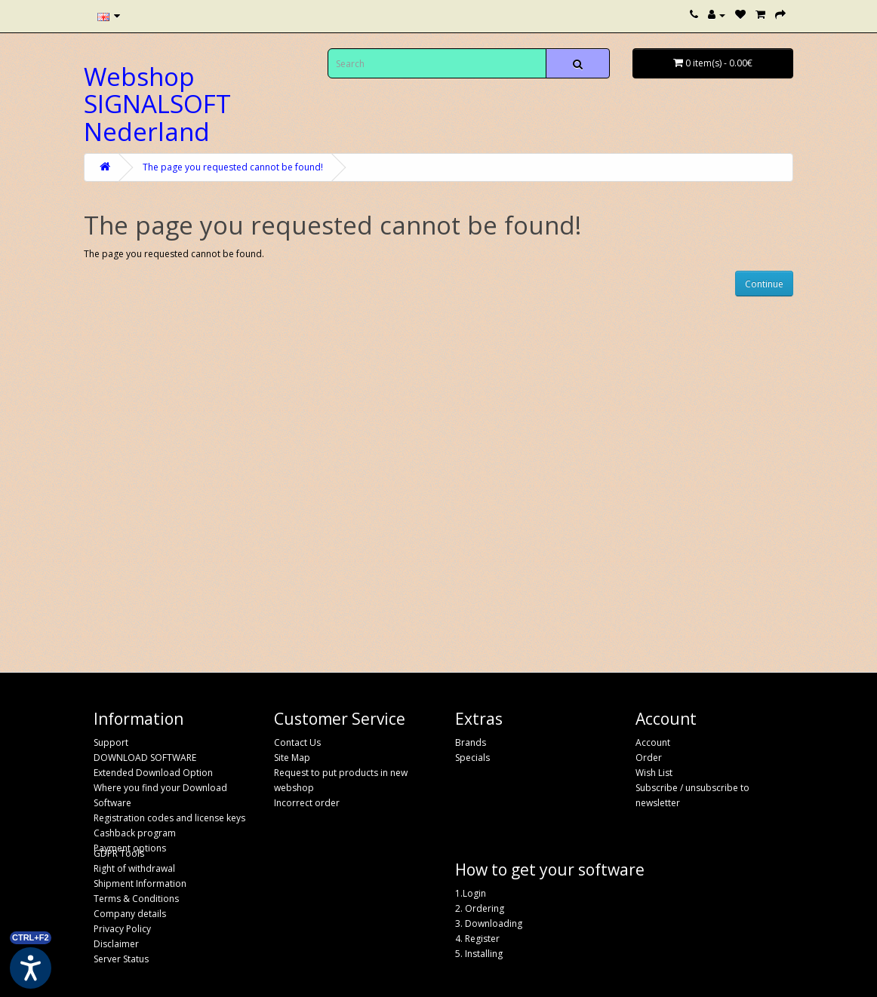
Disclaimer (116, 943)
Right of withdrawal (134, 868)
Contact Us (297, 742)
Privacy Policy (122, 928)
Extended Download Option (153, 772)
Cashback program (135, 833)
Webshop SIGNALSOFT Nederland (157, 104)
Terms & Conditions (136, 898)
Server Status (121, 959)
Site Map (292, 757)
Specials (472, 757)
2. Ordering (479, 908)
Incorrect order (307, 802)
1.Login (470, 893)
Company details (130, 913)
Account (652, 742)
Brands (470, 742)
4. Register (477, 938)
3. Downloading (488, 923)
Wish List (653, 772)
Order (648, 757)
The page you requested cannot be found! (233, 167)
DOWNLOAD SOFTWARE (145, 757)
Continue (764, 284)
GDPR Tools (119, 853)
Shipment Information (140, 883)
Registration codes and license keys (169, 817)
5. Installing (479, 953)
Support (111, 742)
